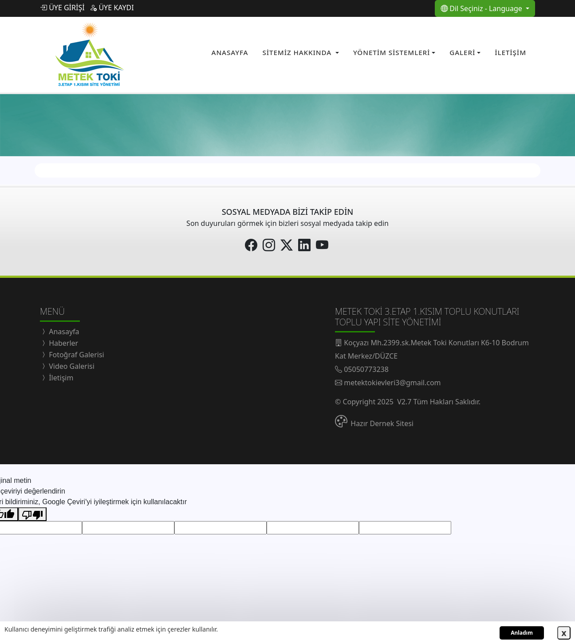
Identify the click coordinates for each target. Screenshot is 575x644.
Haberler (62, 340)
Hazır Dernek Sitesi (382, 421)
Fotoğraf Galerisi (75, 352)
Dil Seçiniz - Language (482, 8)
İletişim (60, 375)
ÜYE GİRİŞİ (62, 7)
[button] (300, 51)
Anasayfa (63, 329)
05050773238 (366, 366)
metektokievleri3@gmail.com (392, 380)
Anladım (522, 632)
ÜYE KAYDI (112, 7)
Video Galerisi (71, 363)
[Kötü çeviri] (32, 512)
